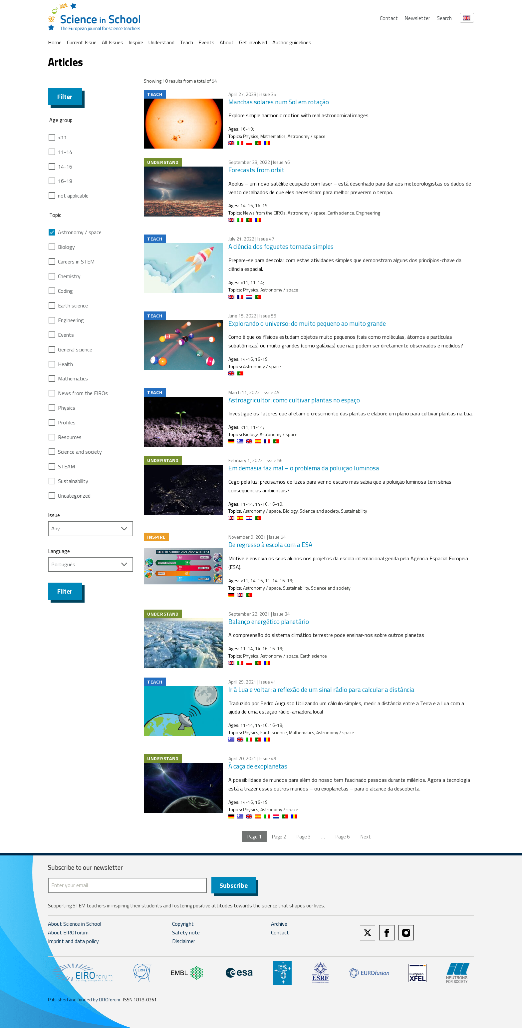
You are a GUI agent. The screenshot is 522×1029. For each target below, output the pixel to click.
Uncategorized (74, 496)
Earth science (73, 305)
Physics (66, 408)
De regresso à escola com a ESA (270, 544)
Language (59, 551)
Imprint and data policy (73, 942)
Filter (65, 96)
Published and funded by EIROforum (84, 1000)
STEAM (66, 466)
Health (65, 364)
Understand (161, 42)
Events (206, 42)
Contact (389, 18)
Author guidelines (291, 42)
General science (75, 349)
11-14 (65, 152)
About (227, 42)
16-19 (65, 181)
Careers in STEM (76, 261)
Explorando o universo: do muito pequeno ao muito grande (307, 323)
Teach (186, 42)
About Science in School (74, 924)
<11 (62, 137)
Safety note (186, 933)
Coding (65, 291)
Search (444, 18)
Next (366, 836)
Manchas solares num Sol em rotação (278, 102)
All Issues (112, 42)
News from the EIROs (83, 393)
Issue (54, 515)
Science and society (80, 452)
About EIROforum (68, 933)
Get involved (253, 42)
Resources (70, 437)
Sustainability (73, 481)
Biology (66, 247)
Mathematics (73, 378)
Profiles (67, 422)
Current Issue (82, 42)
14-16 (65, 167)
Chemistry (69, 276)
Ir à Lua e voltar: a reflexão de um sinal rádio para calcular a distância (321, 689)
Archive (279, 924)
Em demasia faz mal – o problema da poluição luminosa (303, 468)
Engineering (71, 320)
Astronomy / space (80, 232)
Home (55, 42)
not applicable (73, 196)
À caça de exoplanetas (257, 766)
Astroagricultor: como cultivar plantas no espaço (294, 400)
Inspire (136, 42)
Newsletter (417, 18)
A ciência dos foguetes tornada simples (281, 246)
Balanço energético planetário (268, 621)
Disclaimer (183, 942)
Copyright (183, 924)
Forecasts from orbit (256, 170)
